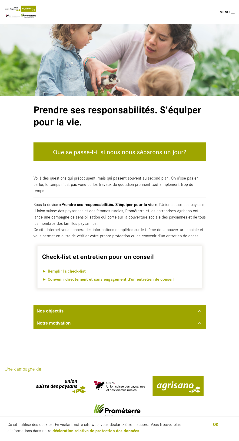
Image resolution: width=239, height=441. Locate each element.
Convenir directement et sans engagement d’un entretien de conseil (111, 279)
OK (215, 424)
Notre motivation (54, 323)
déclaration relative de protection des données (96, 430)
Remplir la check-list (67, 271)
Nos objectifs (50, 311)
